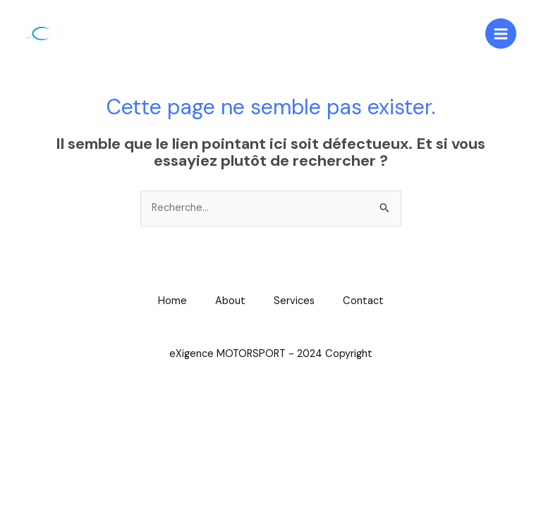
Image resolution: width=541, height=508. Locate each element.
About (230, 301)
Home (172, 301)
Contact (363, 301)
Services (294, 301)
